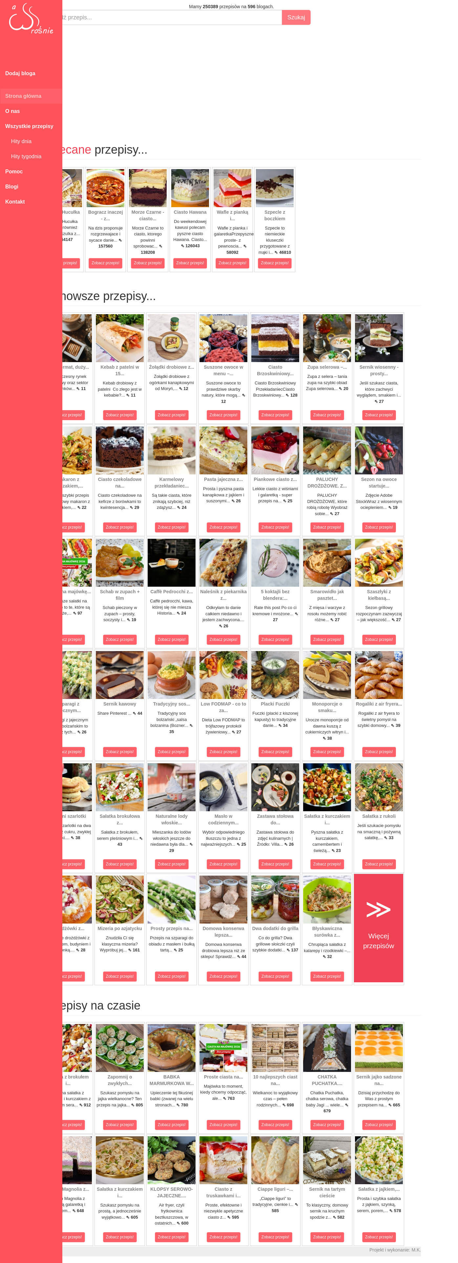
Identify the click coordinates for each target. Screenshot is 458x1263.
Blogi (11, 186)
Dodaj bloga (20, 73)
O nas (12, 111)
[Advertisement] (255, 77)
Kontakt (15, 202)
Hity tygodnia (23, 156)
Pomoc (14, 171)
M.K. (440, 1249)
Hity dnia (18, 141)
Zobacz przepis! (87, 263)
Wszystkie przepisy (29, 126)
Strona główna (23, 96)
